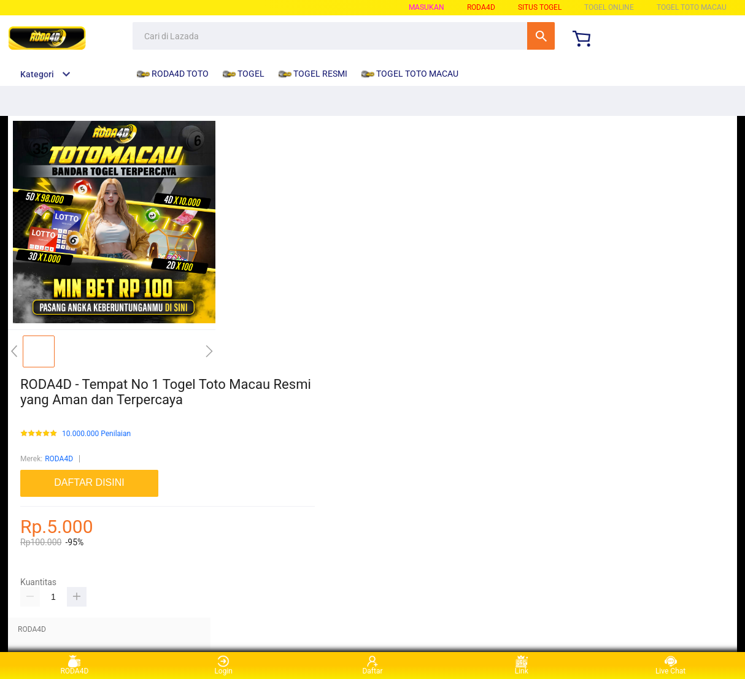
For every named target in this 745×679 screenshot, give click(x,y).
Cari (541, 36)
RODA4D (59, 459)
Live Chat (670, 665)
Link (521, 665)
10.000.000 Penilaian (96, 434)
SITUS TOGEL (540, 7)
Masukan (426, 7)
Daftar (372, 665)
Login (223, 665)
